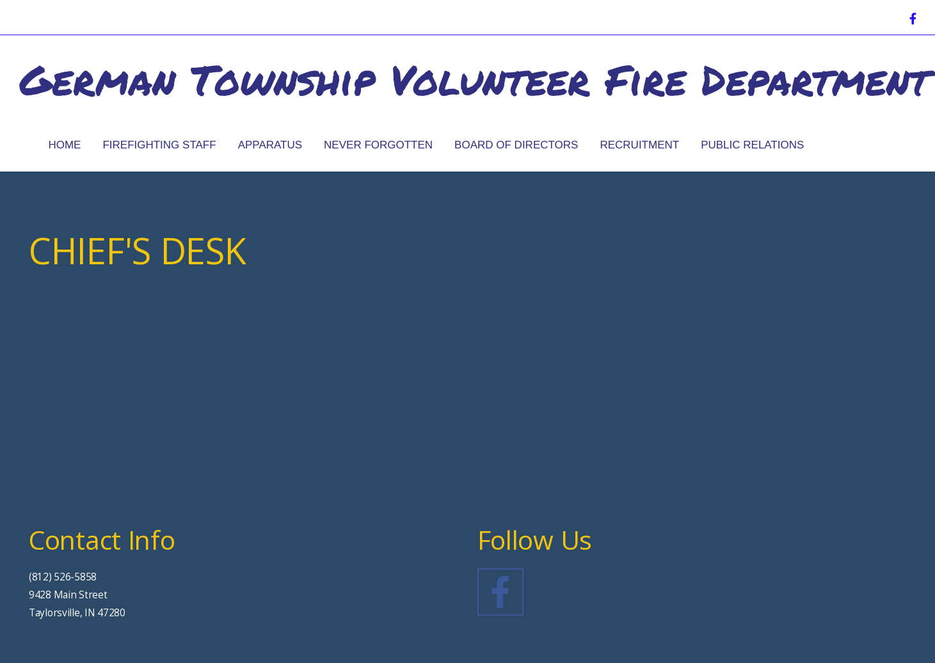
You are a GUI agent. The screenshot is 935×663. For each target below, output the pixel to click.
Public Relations (752, 145)
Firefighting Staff (159, 145)
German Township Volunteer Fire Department (474, 79)
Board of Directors (516, 145)
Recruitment (639, 145)
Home (64, 145)
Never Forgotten (378, 145)
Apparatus (270, 145)
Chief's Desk (873, 145)
